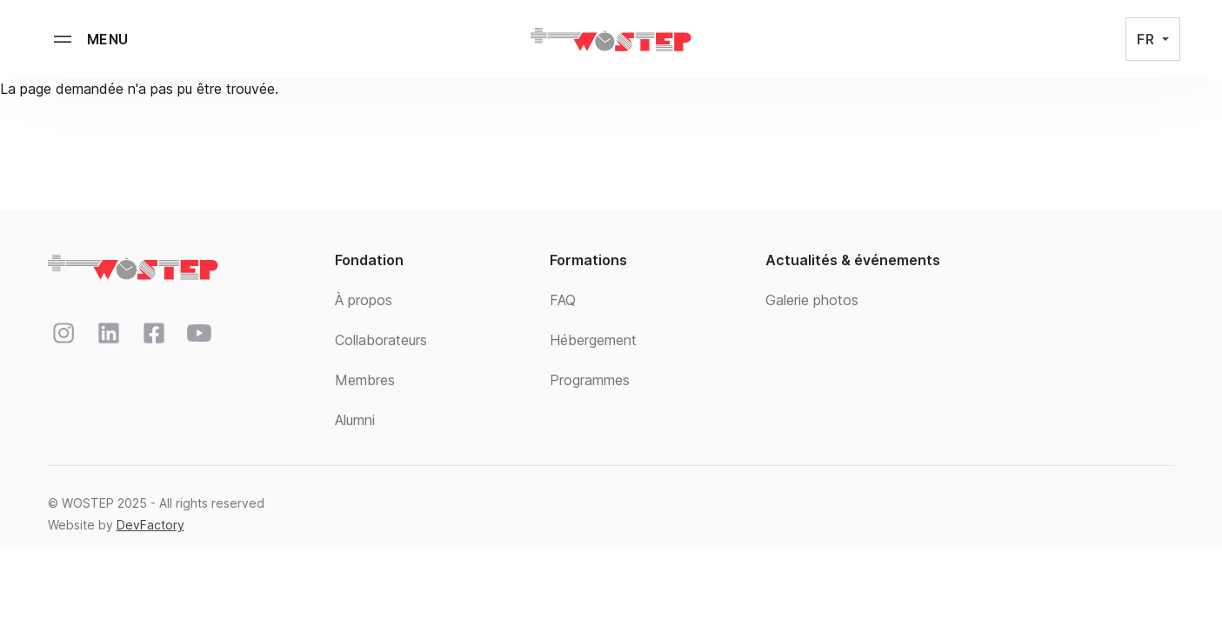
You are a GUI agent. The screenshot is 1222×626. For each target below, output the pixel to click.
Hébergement (593, 340)
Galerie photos (811, 300)
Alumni (355, 420)
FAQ (563, 300)
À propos (363, 300)
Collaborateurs (381, 340)
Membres (365, 380)
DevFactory (150, 524)
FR (1147, 39)
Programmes (590, 380)
